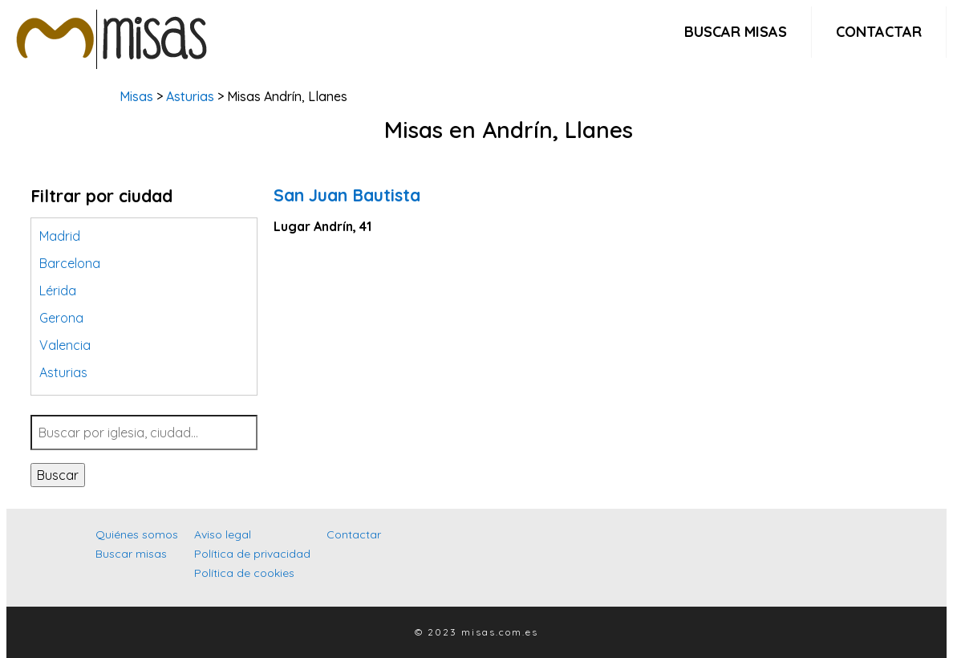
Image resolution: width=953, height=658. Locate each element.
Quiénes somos (136, 534)
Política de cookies (244, 573)
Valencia (65, 345)
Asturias (190, 96)
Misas (136, 96)
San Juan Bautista (347, 195)
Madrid (59, 236)
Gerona (61, 318)
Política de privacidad (252, 553)
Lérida (57, 290)
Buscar (58, 475)
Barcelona (69, 263)
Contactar (879, 31)
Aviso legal (222, 534)
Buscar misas (735, 31)
